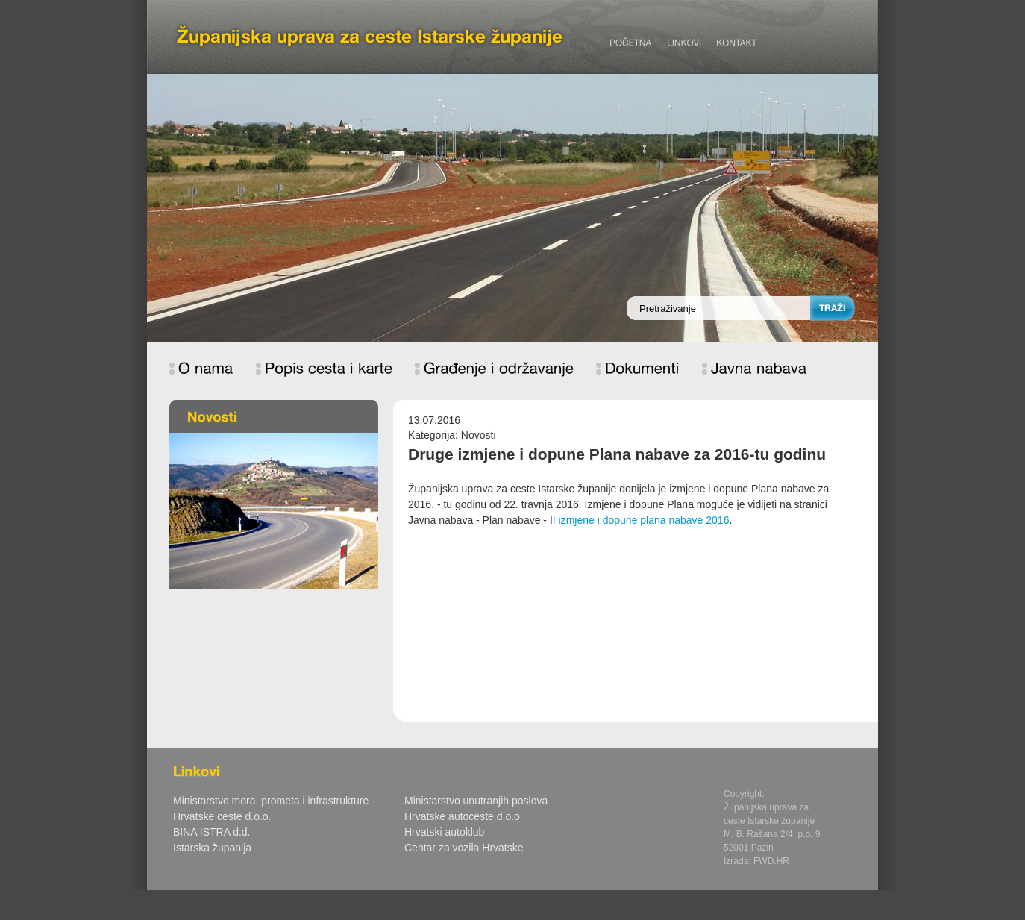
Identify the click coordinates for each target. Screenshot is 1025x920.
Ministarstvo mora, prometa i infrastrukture (271, 801)
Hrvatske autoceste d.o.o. (463, 816)
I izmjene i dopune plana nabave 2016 (641, 520)
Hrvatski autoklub (444, 832)
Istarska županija (212, 848)
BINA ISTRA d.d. (212, 832)
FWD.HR (771, 861)
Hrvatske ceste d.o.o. (222, 816)
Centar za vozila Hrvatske (464, 848)
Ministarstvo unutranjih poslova (476, 801)
